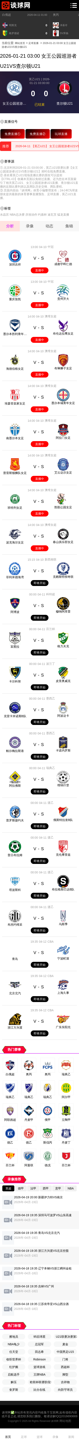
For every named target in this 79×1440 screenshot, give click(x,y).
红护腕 (13, 1367)
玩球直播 (61, 134)
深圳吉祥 (15, 264)
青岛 (15, 959)
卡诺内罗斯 (63, 750)
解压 (14, 1382)
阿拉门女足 (63, 437)
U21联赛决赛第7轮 (66, 1336)
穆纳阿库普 (63, 611)
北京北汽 (15, 993)
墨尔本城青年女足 (63, 403)
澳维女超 (50, 316)
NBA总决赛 (17, 214)
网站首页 (20, 43)
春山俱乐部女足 (63, 542)
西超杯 (65, 1367)
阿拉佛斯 (15, 785)
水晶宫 (4, 214)
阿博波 (15, 612)
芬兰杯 (50, 629)
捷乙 (51, 802)
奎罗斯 (13, 1389)
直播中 (39, 270)
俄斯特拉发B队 (63, 820)
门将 (65, 1359)
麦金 (65, 1344)
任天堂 (13, 1351)
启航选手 (14, 1374)
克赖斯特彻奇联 (63, 576)
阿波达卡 (63, 715)
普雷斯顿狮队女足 (15, 473)
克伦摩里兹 (63, 854)
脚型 (65, 1374)
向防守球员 (65, 1389)
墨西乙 (50, 698)
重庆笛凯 (15, 299)
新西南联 (50, 559)
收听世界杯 (13, 1359)
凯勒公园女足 (63, 507)
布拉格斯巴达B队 (63, 889)
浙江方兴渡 (15, 1027)
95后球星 (39, 1336)
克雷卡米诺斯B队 (15, 716)
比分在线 (39, 1389)
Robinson (39, 1359)
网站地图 (65, 1421)
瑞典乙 (50, 768)
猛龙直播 (63, 214)
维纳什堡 (63, 785)
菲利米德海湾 (15, 577)
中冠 (51, 246)
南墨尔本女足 (15, 438)
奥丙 (56, 14)
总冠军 (39, 1344)
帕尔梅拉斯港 (15, 751)
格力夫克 (63, 646)
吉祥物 (65, 1382)
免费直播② (37, 134)
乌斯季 (63, 924)
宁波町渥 (63, 958)
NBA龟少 (14, 1344)
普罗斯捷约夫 (15, 820)
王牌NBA (39, 1374)
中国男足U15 (65, 1351)
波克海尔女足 (15, 542)
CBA (51, 941)
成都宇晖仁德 (63, 264)
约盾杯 (42, 214)
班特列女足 (15, 507)
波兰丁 (50, 663)
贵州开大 (63, 298)
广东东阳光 (63, 1027)
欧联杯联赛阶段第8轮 (40, 1382)
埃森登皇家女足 (15, 403)
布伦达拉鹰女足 (63, 333)
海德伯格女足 (15, 368)
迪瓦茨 (52, 214)
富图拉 (15, 646)
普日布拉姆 (15, 855)
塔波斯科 (15, 889)
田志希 (39, 1351)
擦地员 (13, 1336)
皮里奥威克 (63, 681)
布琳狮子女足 (63, 368)
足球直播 (33, 43)
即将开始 (40, 583)
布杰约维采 (15, 924)
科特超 (50, 594)
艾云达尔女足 (63, 472)
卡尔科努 (15, 681)
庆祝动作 (31, 214)
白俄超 (6, 14)
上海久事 (63, 992)
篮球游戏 (39, 1367)
